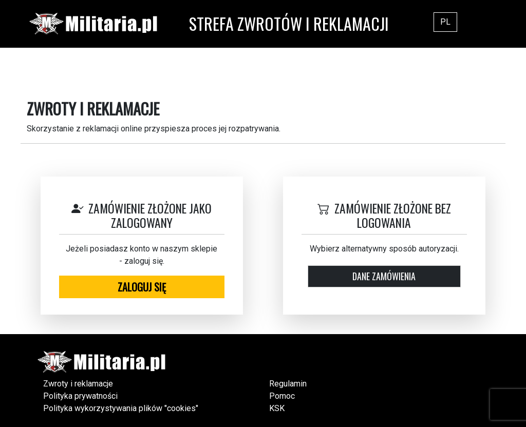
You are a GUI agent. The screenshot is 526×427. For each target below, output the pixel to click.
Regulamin (288, 384)
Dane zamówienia (384, 276)
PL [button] (445, 22)
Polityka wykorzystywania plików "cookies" (120, 408)
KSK (277, 408)
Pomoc (282, 396)
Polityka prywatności (80, 396)
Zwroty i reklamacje (78, 384)
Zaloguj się (142, 287)
